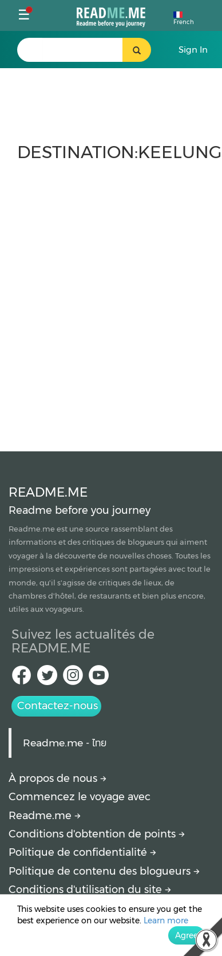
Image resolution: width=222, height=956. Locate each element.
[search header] (82, 50)
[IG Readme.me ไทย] (73, 678)
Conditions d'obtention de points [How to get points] (97, 834)
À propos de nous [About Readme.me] (57, 778)
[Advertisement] (107, 301)
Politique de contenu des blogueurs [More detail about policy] (104, 871)
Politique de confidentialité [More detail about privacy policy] (82, 852)
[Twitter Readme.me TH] (47, 678)
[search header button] (136, 50)
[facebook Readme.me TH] (21, 678)
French (183, 18)
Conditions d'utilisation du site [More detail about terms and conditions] (90, 889)
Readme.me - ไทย (64, 743)
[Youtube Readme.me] (99, 678)
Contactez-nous (57, 705)
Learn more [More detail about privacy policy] (166, 920)
